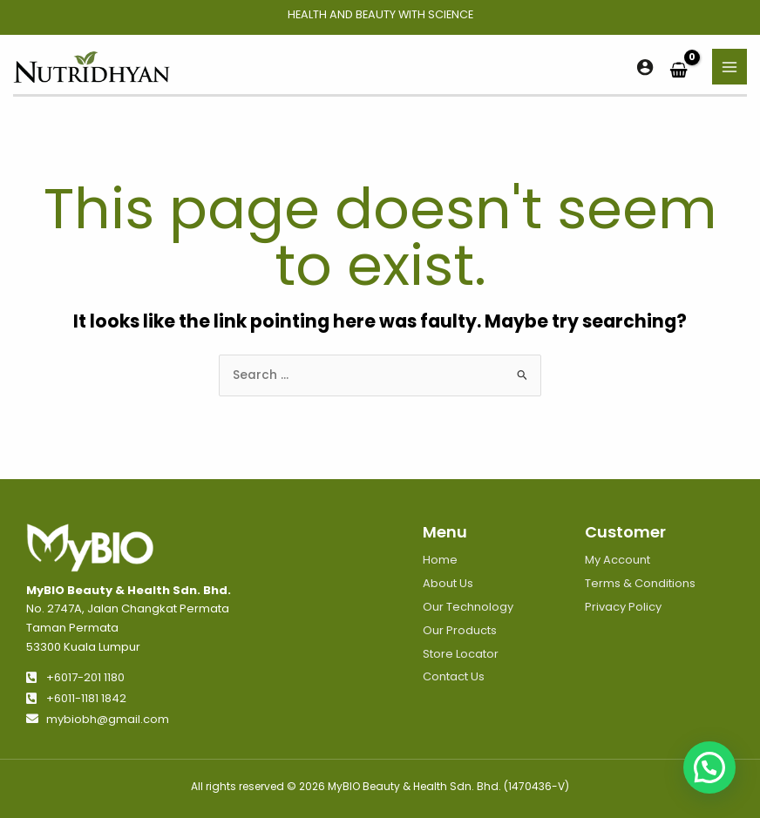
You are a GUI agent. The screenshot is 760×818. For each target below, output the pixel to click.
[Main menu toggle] (730, 67)
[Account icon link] (645, 67)
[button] (709, 767)
